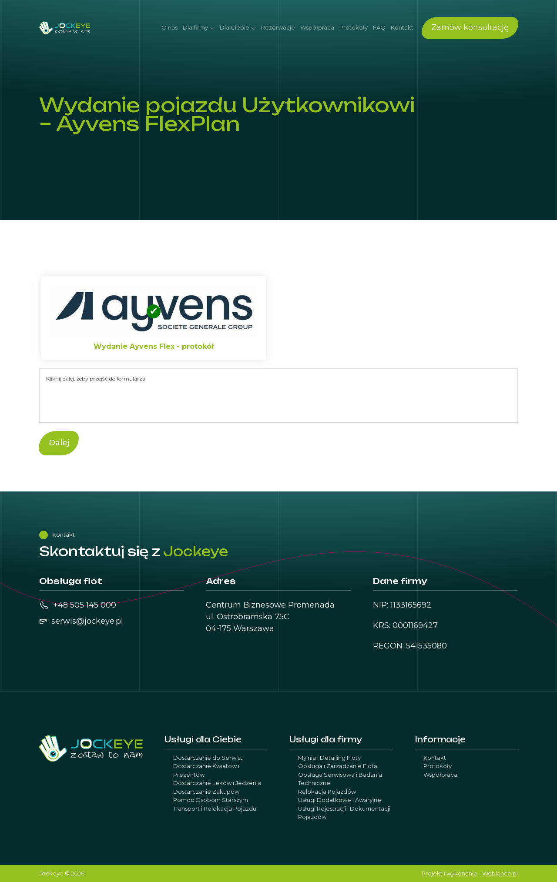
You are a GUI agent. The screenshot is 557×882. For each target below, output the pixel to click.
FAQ (379, 27)
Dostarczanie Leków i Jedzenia (217, 782)
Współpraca (317, 27)
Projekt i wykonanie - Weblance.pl (470, 873)
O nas (169, 27)
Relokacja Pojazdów (327, 791)
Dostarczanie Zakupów (206, 791)
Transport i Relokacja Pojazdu (214, 808)
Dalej (59, 443)
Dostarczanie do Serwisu (208, 757)
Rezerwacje (278, 27)
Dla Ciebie (234, 27)
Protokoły (353, 27)
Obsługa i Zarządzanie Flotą (337, 765)
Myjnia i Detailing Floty (329, 757)
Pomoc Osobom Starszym (210, 799)
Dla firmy (195, 27)
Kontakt (402, 27)
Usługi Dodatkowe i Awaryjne (339, 799)
